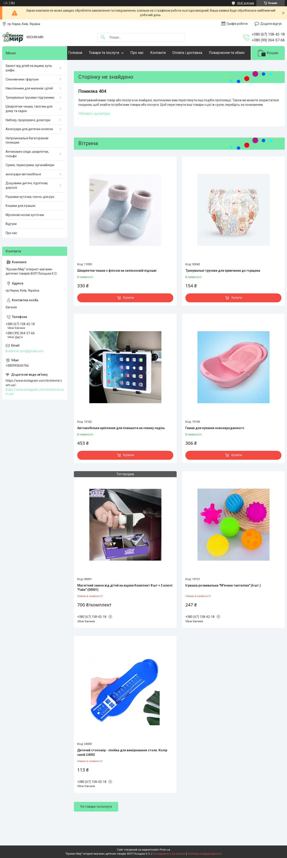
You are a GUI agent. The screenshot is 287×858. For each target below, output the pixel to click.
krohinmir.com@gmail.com (24, 365)
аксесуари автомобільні (23, 188)
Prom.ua (165, 849)
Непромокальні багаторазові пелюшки (27, 154)
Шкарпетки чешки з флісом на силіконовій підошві (116, 284)
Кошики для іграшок (20, 219)
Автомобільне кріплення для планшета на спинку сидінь (121, 441)
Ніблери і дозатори (94, 127)
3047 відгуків (245, 3)
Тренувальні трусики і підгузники (30, 111)
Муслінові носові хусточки (25, 228)
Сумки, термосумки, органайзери (30, 179)
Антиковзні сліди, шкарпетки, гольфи (27, 167)
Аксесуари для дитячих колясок (29, 143)
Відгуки (11, 237)
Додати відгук (271, 23)
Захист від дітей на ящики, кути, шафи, (29, 82)
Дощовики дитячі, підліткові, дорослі (27, 199)
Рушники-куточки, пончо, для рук (30, 210)
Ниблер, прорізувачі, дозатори (28, 134)
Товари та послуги (113, 53)
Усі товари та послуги (96, 820)
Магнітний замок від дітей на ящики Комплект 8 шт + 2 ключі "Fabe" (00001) (124, 601)
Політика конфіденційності (205, 853)
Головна (84, 53)
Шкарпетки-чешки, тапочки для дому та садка (29, 123)
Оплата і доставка (196, 53)
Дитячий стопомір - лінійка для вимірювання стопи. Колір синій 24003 (122, 766)
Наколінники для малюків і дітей (29, 102)
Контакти (167, 53)
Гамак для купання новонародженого (214, 441)
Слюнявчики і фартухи (22, 93)
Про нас (145, 53)
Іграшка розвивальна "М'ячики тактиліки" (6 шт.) (223, 599)
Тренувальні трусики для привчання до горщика (222, 284)
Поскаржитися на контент (169, 853)
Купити (128, 311)
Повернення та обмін (95, 66)
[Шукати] (103, 37)
